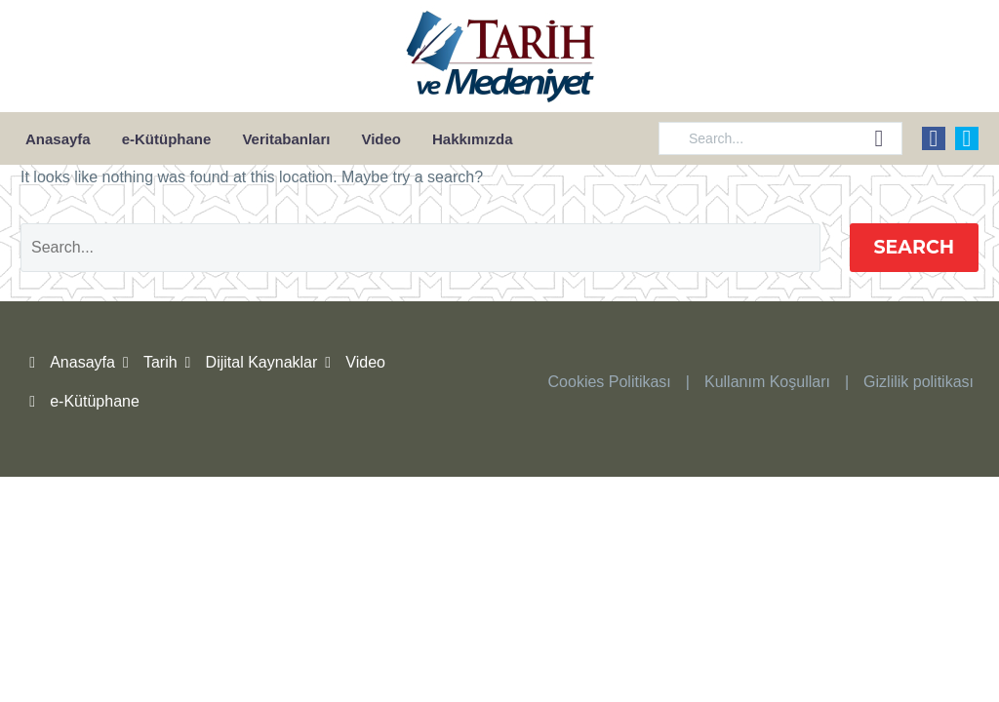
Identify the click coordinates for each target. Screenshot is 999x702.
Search (914, 247)
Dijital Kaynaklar (262, 362)
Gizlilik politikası (918, 381)
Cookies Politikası (609, 381)
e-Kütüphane (167, 139)
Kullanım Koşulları (767, 381)
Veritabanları (286, 139)
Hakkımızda (472, 139)
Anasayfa (58, 139)
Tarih (160, 362)
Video (381, 139)
